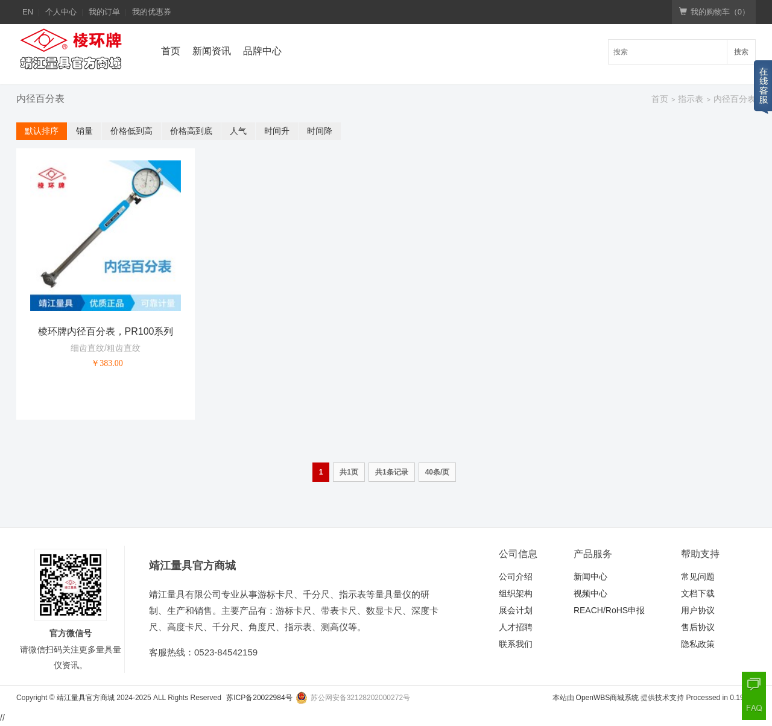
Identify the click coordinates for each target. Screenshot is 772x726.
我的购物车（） (714, 11)
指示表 (690, 99)
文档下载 (698, 593)
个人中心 (61, 11)
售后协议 (698, 627)
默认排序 (42, 131)
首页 (170, 51)
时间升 (277, 131)
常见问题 (698, 576)
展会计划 (516, 610)
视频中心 (590, 593)
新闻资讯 (211, 51)
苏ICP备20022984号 (259, 697)
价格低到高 (131, 131)
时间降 (319, 131)
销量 (84, 131)
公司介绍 (516, 576)
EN (27, 11)
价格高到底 (191, 131)
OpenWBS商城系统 (607, 697)
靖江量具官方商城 (86, 697)
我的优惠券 (151, 11)
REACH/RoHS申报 (609, 610)
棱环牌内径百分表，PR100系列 (106, 331)
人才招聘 (516, 627)
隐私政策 (698, 644)
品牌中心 (262, 51)
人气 (238, 131)
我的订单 (104, 11)
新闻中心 (590, 576)
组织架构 (516, 593)
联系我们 (516, 644)
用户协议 (698, 610)
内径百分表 (734, 99)
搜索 (741, 52)
